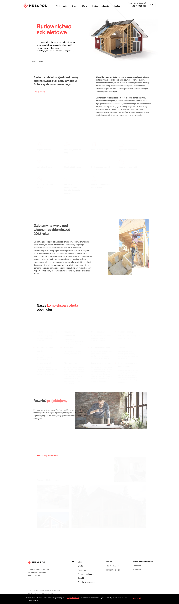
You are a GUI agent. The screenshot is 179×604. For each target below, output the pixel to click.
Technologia (61, 6)
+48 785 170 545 (139, 6)
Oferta (84, 6)
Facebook (137, 566)
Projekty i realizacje (100, 6)
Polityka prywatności (86, 582)
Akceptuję (137, 598)
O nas (74, 6)
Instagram (137, 570)
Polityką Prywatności (73, 598)
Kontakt (117, 6)
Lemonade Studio (47, 593)
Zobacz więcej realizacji (47, 466)
